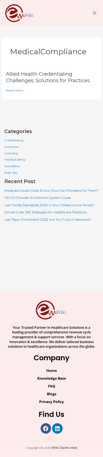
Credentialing (13, 140)
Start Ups (10, 172)
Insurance (11, 146)
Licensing (11, 153)
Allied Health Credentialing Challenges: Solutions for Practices (48, 77)
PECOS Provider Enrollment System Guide (37, 198)
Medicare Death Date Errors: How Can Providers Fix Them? (51, 191)
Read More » (15, 90)
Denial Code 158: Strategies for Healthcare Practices (45, 212)
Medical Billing (14, 159)
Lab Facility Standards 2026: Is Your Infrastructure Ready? (49, 205)
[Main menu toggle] (94, 13)
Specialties (12, 166)
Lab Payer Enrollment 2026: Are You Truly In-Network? (47, 220)
